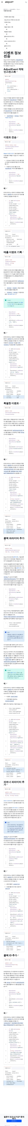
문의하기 (14, 1121)
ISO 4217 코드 (12, 294)
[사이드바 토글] (2, 2)
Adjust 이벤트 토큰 (9, 153)
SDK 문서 (6, 9)
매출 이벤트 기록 (8, 27)
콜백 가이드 (14, 672)
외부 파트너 (16, 807)
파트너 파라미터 (9, 800)
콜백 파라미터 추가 (9, 36)
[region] (14, 127)
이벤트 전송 (7, 22)
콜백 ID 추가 (7, 46)
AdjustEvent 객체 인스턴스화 (12, 20)
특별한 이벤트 (8, 31)
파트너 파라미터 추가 (9, 41)
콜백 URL (16, 557)
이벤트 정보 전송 (7, 10)
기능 (18, 9)
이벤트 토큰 (9, 117)
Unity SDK (12, 9)
